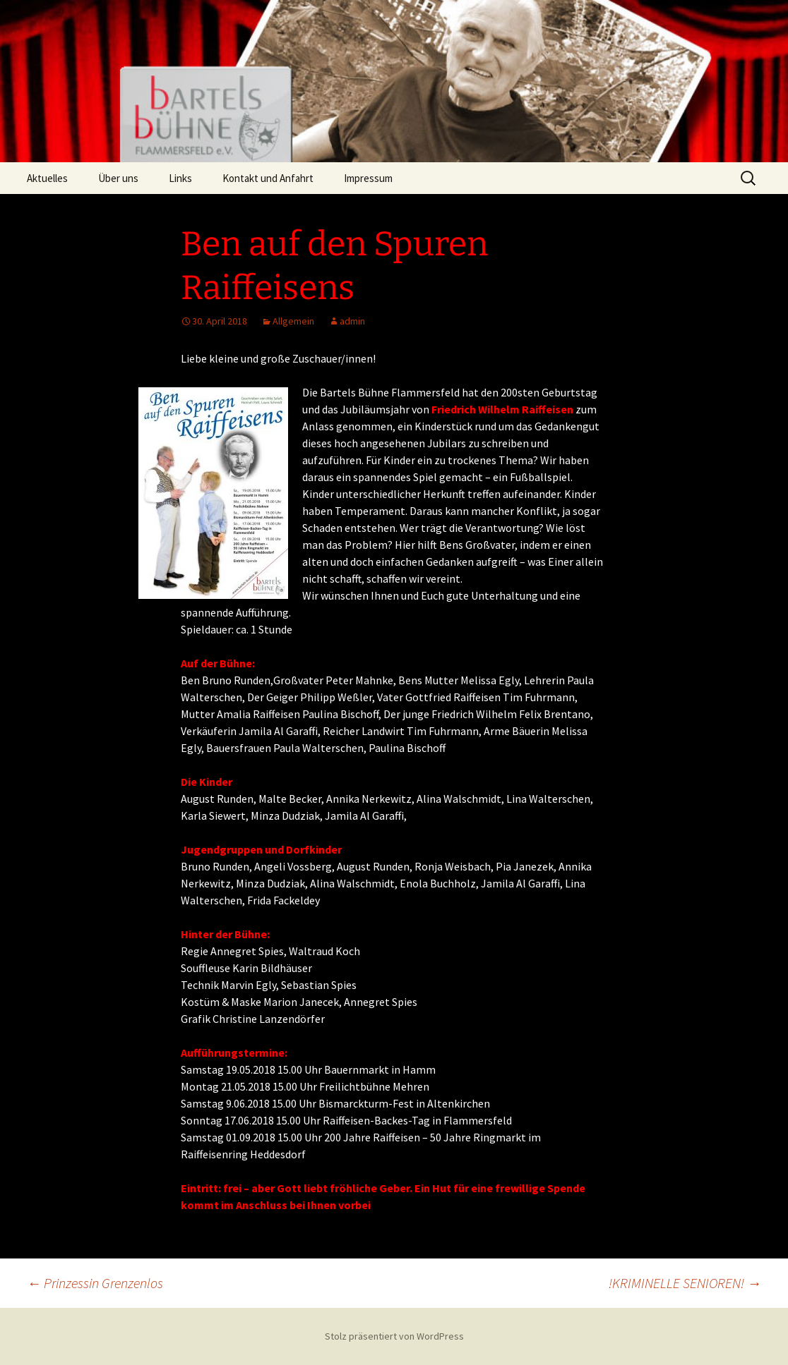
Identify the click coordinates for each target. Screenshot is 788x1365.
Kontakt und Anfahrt (268, 178)
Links (180, 178)
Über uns (118, 178)
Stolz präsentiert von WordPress (394, 1336)
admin (352, 321)
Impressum (368, 178)
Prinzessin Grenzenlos (95, 1283)
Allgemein (293, 321)
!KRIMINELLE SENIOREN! (685, 1283)
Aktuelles (47, 178)
